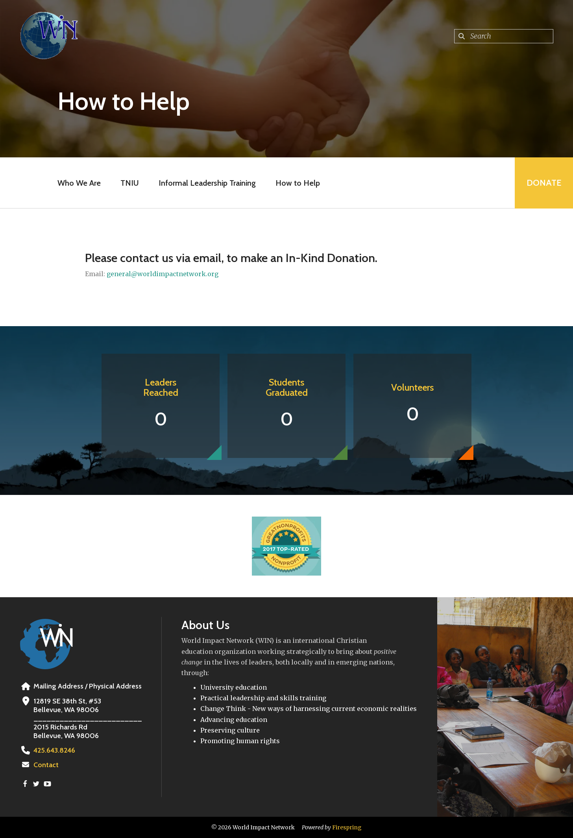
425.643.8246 (54, 750)
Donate (544, 182)
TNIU (129, 183)
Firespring (347, 827)
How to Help (297, 183)
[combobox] (503, 36)
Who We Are (79, 183)
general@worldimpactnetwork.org (162, 274)
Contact (46, 764)
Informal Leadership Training (207, 183)
